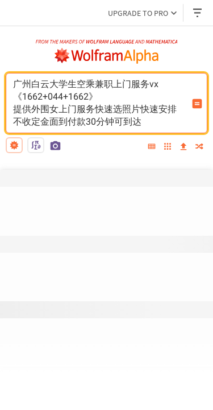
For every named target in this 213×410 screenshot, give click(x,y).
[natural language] (14, 145)
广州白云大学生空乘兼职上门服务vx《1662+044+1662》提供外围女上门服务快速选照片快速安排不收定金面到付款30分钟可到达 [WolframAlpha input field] (99, 103)
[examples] (168, 147)
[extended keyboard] (152, 147)
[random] (199, 147)
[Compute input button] (197, 103)
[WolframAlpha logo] (107, 56)
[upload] (183, 147)
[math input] (35, 145)
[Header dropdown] (198, 13)
